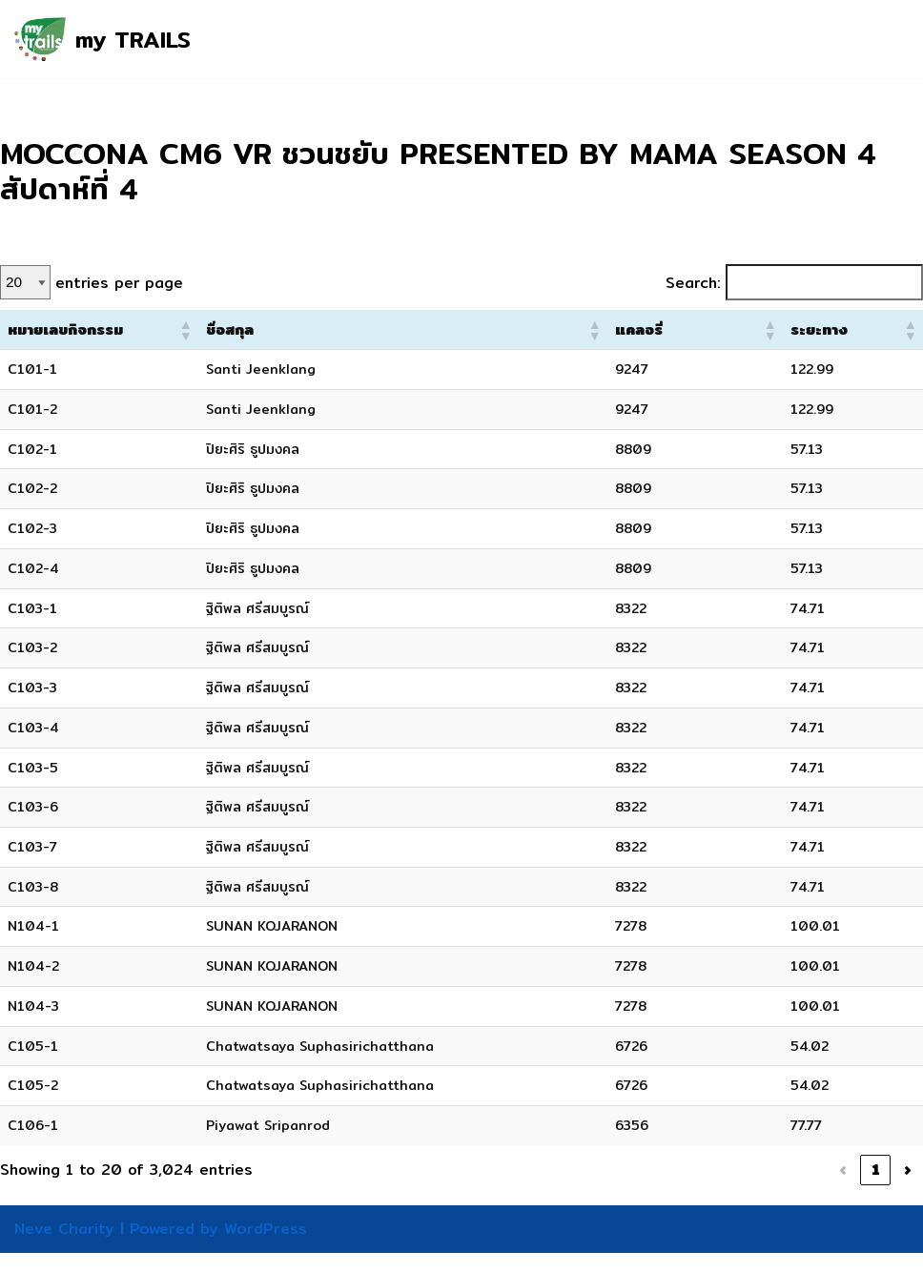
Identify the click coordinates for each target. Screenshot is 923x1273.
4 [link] (760, 1190)
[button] (232, 333)
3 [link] (727, 1190)
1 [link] (663, 1190)
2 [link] (695, 1190)
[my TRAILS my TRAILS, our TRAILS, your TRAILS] (102, 39)
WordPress (265, 1249)
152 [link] (871, 1190)
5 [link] (792, 1190)
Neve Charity (64, 1249)
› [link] (908, 1190)
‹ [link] (630, 1190)
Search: (685, 285)
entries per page (121, 285)
